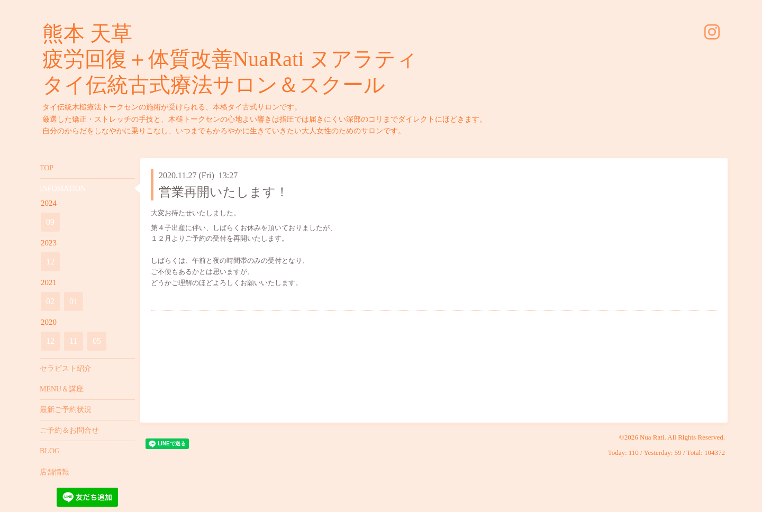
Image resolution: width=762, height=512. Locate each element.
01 (73, 301)
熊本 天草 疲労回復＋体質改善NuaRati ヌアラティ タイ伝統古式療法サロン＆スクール (230, 59)
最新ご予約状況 (66, 410)
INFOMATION (63, 189)
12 (50, 261)
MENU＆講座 (62, 389)
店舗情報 (54, 472)
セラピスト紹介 (66, 368)
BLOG (50, 451)
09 (50, 221)
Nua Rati (652, 437)
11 (73, 340)
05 (97, 340)
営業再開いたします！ (223, 192)
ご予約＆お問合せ (69, 430)
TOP (46, 168)
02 (50, 301)
